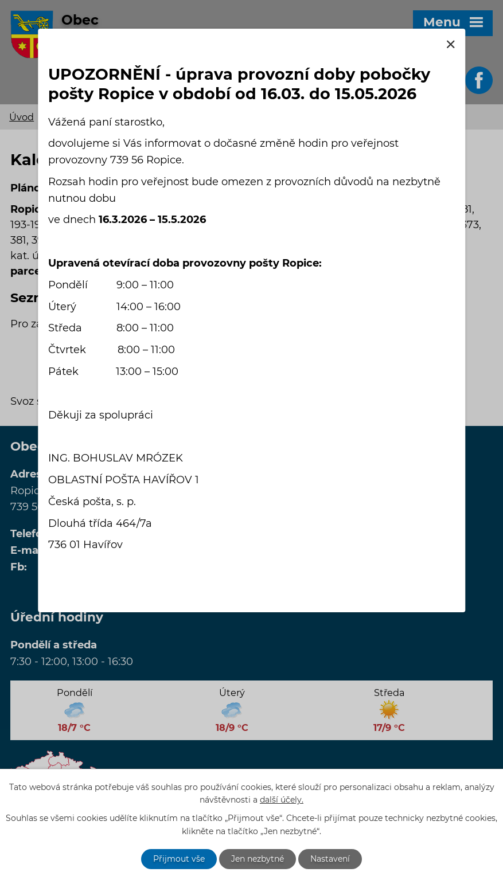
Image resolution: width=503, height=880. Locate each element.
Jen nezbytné (257, 859)
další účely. (281, 800)
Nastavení (330, 859)
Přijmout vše (179, 859)
